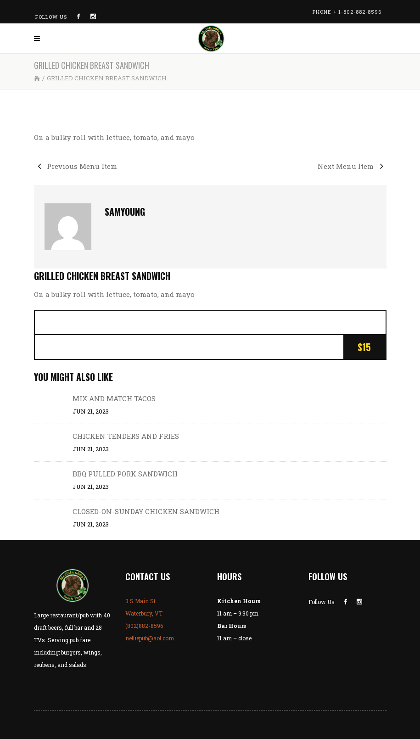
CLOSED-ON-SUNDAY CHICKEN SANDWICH (146, 511)
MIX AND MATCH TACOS (114, 398)
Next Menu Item (352, 166)
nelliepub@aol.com (149, 638)
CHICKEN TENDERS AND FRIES (126, 436)
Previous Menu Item (75, 166)
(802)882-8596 (144, 625)
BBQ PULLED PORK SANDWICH (125, 473)
